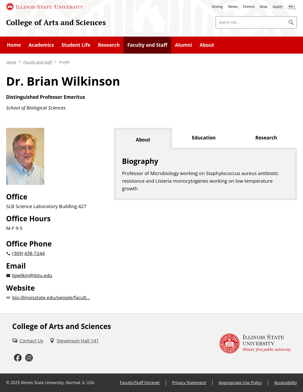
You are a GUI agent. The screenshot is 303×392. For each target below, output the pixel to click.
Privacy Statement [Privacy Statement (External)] (189, 382)
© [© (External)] (7, 382)
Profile (64, 62)
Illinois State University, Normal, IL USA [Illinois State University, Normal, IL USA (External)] (57, 382)
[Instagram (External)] (29, 358)
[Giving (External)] (217, 6)
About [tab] (143, 139)
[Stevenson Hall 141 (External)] (74, 340)
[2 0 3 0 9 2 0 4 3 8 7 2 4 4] (52, 253)
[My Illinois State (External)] (292, 6)
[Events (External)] (249, 6)
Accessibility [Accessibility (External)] (285, 382)
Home (11, 62)
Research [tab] (266, 137)
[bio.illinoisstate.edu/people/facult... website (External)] (52, 297)
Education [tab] (204, 137)
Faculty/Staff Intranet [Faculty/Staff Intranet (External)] (140, 382)
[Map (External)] (264, 6)
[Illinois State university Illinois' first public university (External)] (255, 343)
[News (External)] (233, 6)
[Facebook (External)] (17, 358)
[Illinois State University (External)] (44, 6)
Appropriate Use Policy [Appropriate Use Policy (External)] (240, 382)
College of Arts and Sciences (56, 22)
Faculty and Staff (37, 62)
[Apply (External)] (277, 6)
